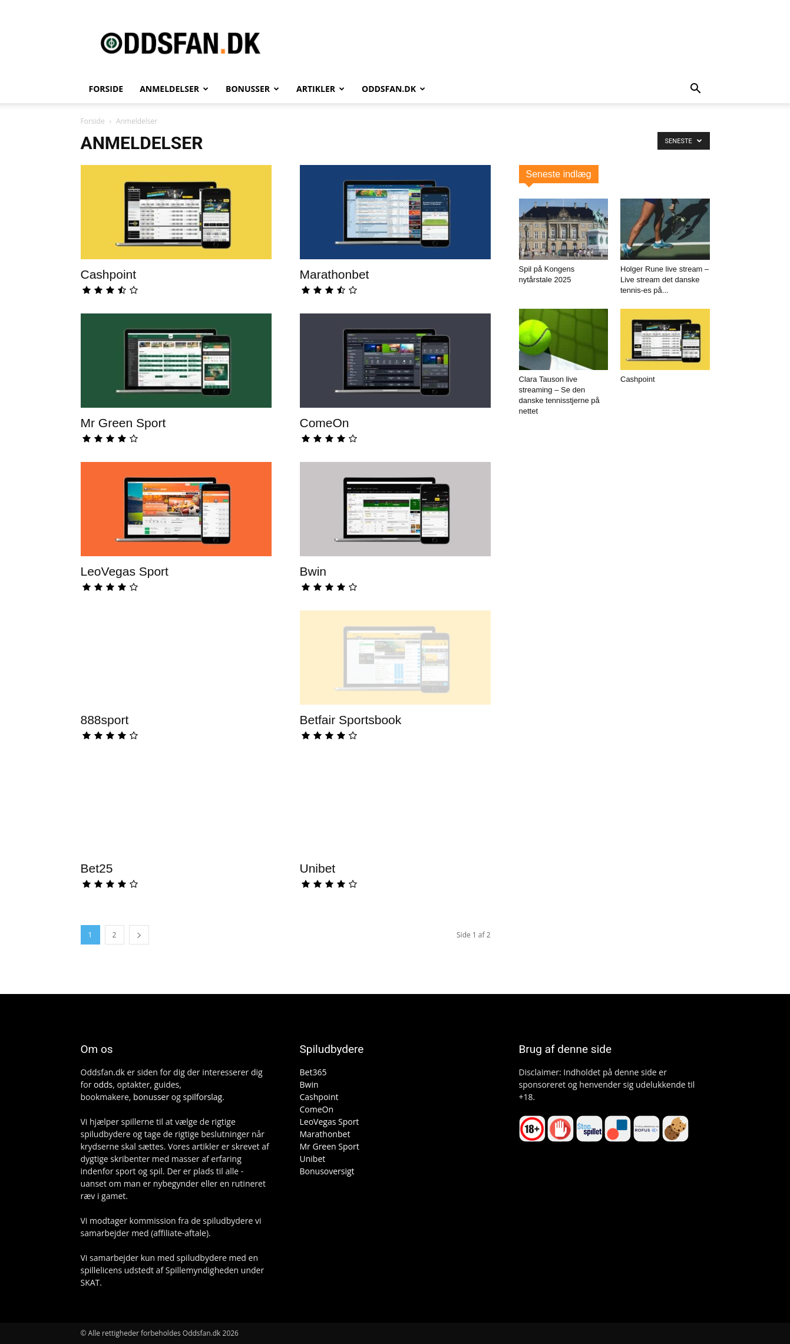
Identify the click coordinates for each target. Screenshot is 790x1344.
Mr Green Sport (123, 423)
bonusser (151, 1096)
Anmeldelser (174, 88)
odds (103, 1084)
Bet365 (313, 1072)
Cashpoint (109, 274)
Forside (106, 88)
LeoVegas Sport (124, 571)
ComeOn (324, 423)
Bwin (313, 571)
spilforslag (202, 1096)
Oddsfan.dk (393, 88)
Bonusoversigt (327, 1171)
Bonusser (252, 88)
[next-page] (139, 935)
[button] (696, 89)
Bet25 (97, 868)
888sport (105, 720)
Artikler (320, 88)
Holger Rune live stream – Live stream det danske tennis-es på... (664, 280)
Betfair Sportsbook (351, 720)
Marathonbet (334, 274)
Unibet (318, 868)
